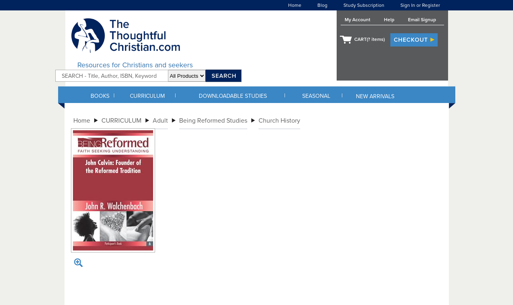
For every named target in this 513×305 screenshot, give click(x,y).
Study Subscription (363, 5)
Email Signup (422, 19)
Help (389, 19)
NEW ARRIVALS (375, 96)
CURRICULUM (147, 96)
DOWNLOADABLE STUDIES (233, 96)
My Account (357, 19)
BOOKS (100, 96)
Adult (160, 121)
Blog (322, 5)
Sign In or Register (420, 5)
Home (294, 5)
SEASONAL (316, 96)
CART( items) (369, 39)
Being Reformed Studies (213, 121)
